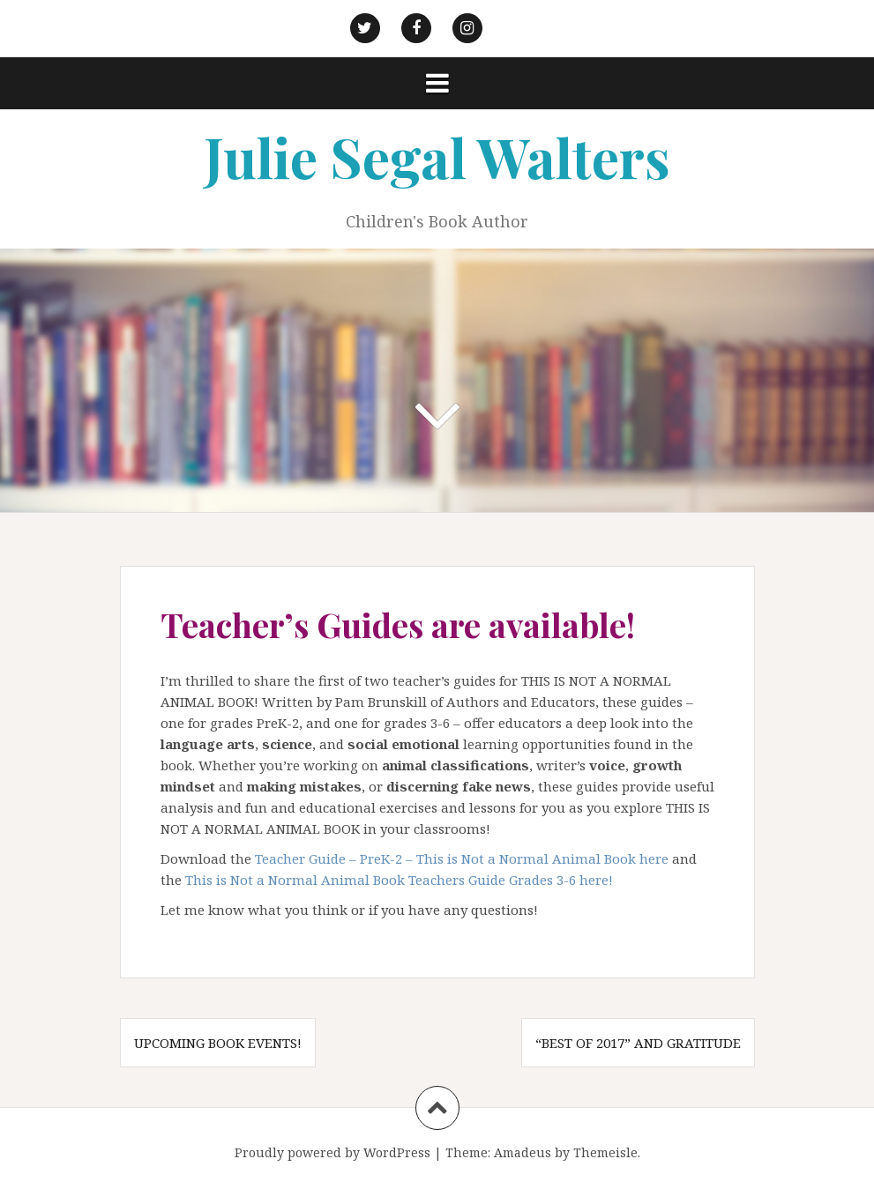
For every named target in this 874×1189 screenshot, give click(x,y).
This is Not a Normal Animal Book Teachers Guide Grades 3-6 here (397, 879)
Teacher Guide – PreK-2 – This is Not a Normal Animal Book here (462, 858)
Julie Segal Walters (437, 156)
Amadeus (522, 1152)
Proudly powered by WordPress (332, 1152)
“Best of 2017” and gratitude (638, 1043)
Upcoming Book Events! (218, 1043)
